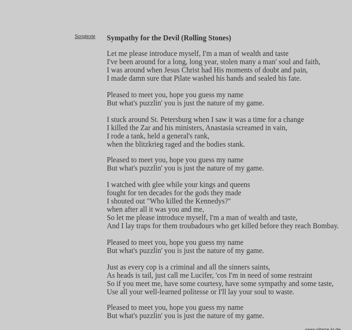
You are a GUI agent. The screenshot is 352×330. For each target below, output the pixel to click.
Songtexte (85, 36)
